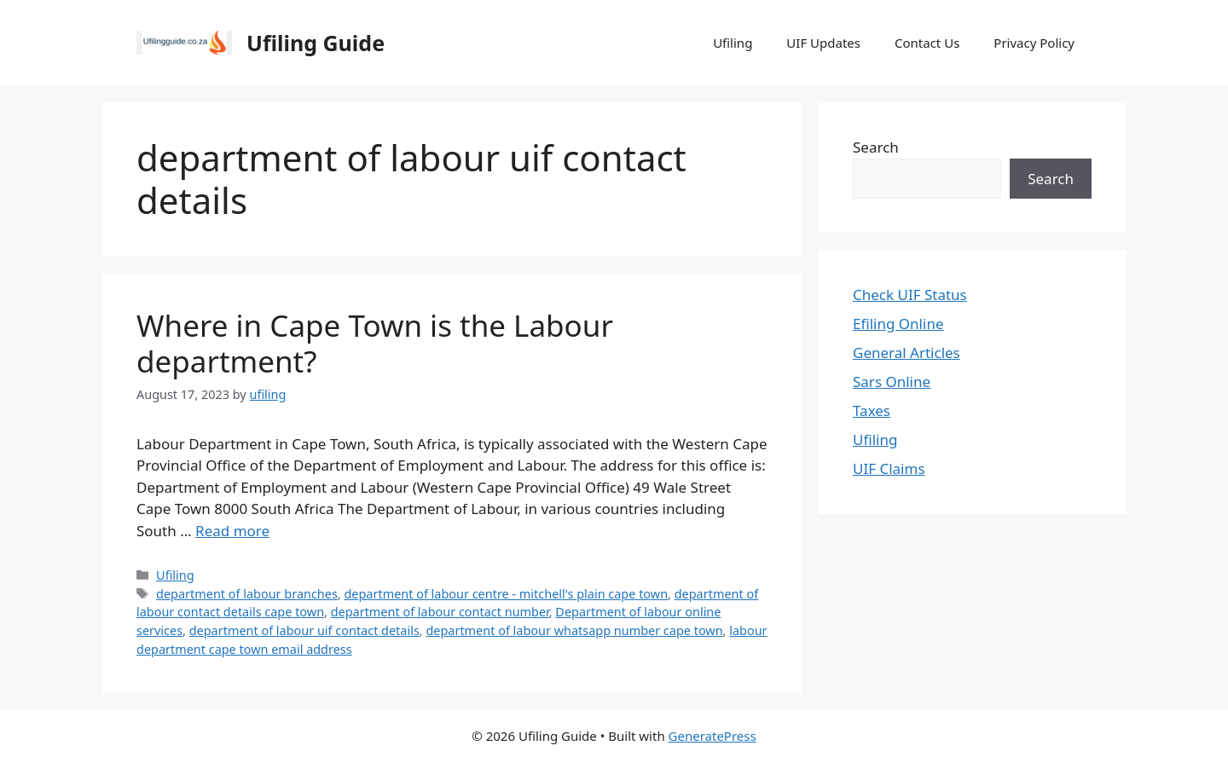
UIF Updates (823, 42)
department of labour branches (247, 594)
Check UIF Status (910, 294)
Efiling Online (898, 323)
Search (876, 147)
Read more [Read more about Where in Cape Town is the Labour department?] (232, 530)
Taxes (871, 410)
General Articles (906, 352)
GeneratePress (712, 735)
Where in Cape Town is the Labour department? (374, 343)
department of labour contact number (440, 612)
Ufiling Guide (315, 42)
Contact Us (927, 42)
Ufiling (732, 42)
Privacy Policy (1033, 42)
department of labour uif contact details (304, 630)
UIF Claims (889, 468)
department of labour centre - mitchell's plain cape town (506, 594)
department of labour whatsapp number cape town (574, 630)
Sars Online (891, 381)
